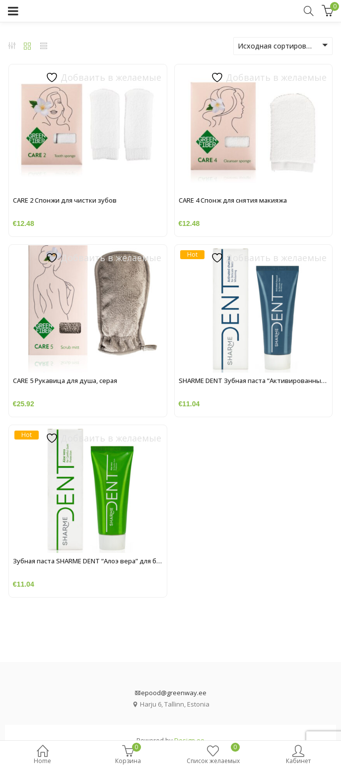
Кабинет (298, 755)
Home (42, 755)
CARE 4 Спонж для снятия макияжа (233, 200)
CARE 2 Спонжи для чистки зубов (65, 200)
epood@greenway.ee (173, 692)
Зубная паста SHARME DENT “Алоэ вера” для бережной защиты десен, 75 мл (133, 560)
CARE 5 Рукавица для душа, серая (65, 380)
